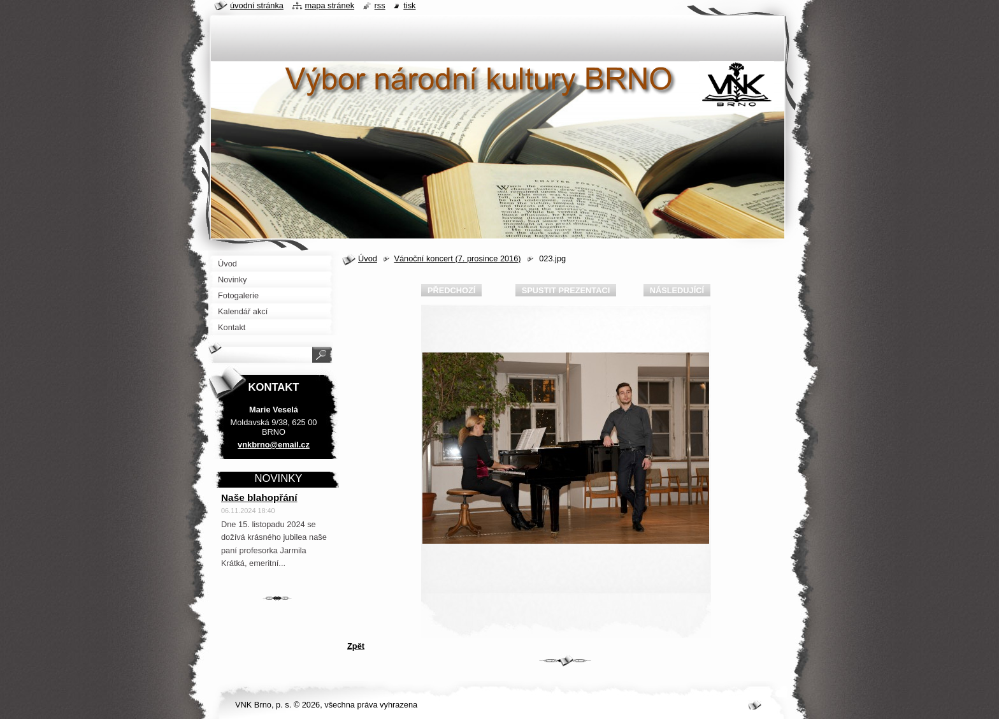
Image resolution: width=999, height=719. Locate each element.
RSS (380, 5)
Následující (677, 290)
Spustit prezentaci (566, 290)
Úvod (367, 258)
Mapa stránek (330, 5)
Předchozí (451, 290)
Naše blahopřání (259, 497)
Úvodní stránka (257, 5)
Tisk (409, 5)
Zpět (355, 646)
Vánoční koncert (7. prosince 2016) (457, 258)
